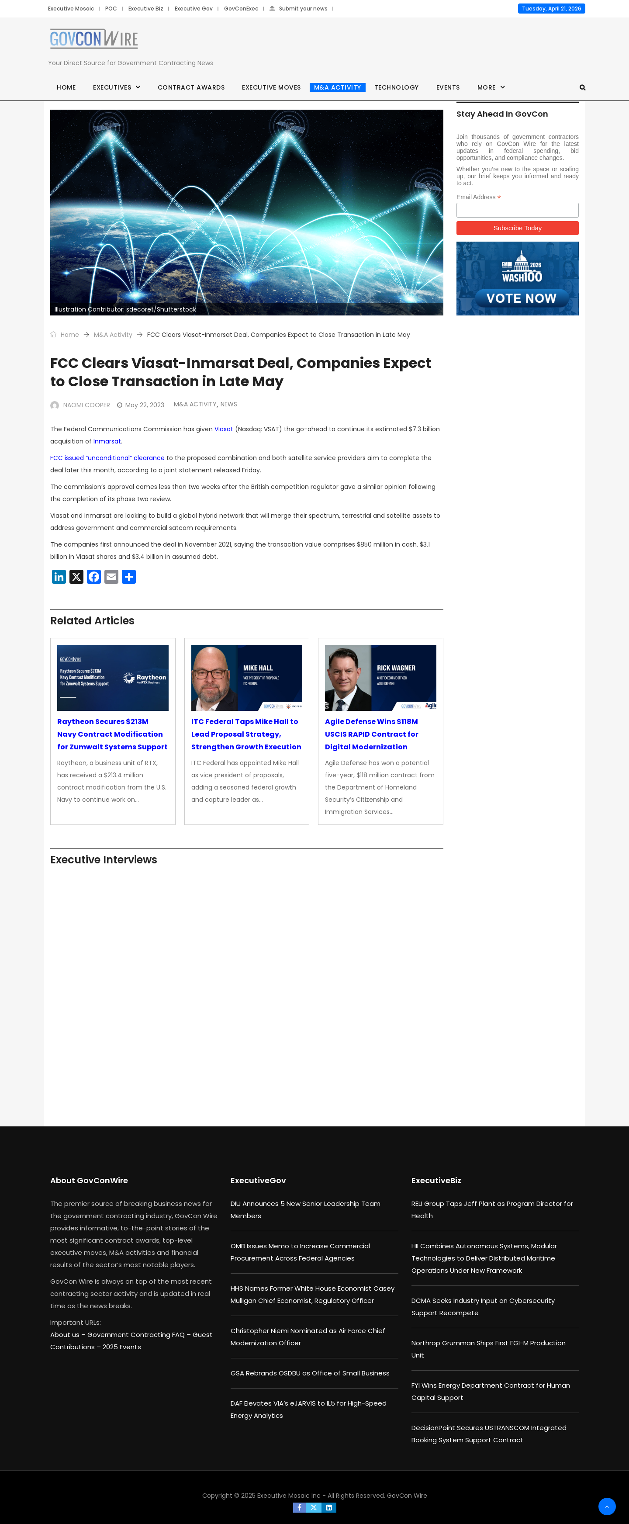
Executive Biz (145, 8)
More (486, 87)
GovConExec (241, 8)
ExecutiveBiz (436, 1180)
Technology (396, 87)
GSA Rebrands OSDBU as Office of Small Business (310, 1373)
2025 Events (122, 1346)
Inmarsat (107, 441)
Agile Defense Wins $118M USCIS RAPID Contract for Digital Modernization (371, 734)
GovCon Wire (407, 1495)
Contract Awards (191, 87)
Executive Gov (194, 8)
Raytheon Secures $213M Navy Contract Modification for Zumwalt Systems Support (112, 734)
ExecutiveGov (258, 1180)
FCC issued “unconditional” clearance (107, 458)
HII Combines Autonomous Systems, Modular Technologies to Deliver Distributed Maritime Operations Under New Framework (484, 1258)
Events (448, 87)
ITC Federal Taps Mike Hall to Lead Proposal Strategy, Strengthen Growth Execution (246, 734)
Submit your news (299, 8)
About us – (68, 1334)
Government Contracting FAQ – (140, 1334)
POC (111, 8)
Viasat (223, 429)
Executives (112, 87)
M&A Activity (337, 87)
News (229, 404)
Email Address (478, 197)
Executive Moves (271, 87)
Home (66, 87)
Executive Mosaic (71, 8)
